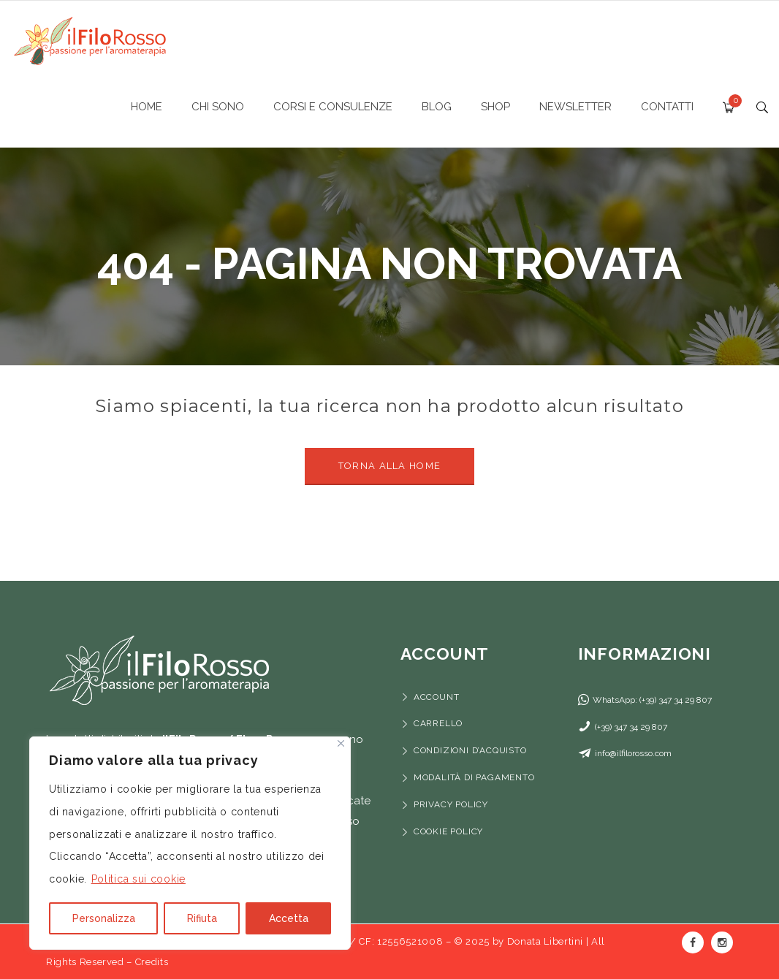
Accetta (288, 918)
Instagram (722, 942)
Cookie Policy (448, 831)
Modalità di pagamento (476, 777)
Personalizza (103, 918)
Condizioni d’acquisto (470, 750)
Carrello (438, 723)
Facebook (693, 942)
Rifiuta (202, 918)
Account (437, 697)
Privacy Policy (451, 804)
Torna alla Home (389, 465)
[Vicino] (341, 743)
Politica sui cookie (138, 879)
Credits (152, 961)
